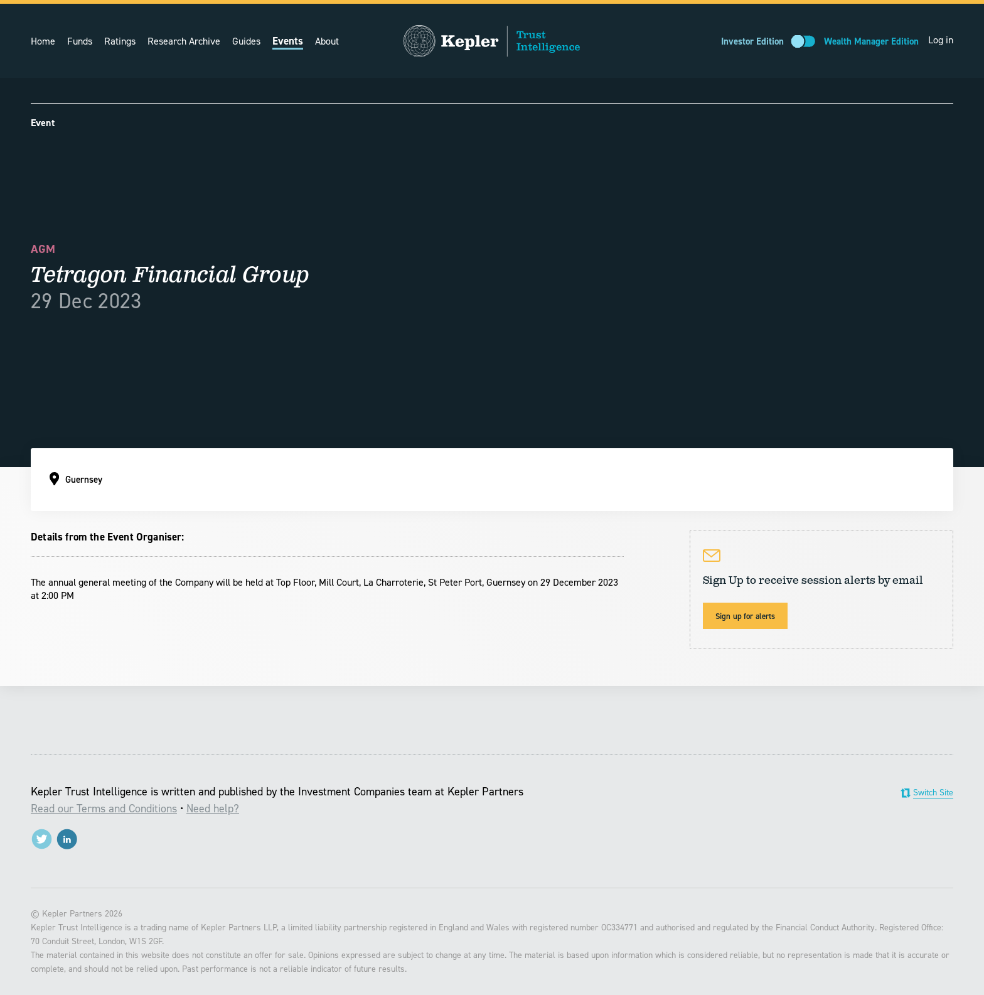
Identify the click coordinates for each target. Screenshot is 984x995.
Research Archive (183, 41)
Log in (940, 39)
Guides (246, 41)
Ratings (120, 41)
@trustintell (42, 839)
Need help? (212, 808)
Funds (79, 41)
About (327, 41)
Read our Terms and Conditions (104, 808)
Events (287, 41)
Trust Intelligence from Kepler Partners (492, 41)
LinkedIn (67, 839)
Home (43, 41)
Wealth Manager (871, 41)
